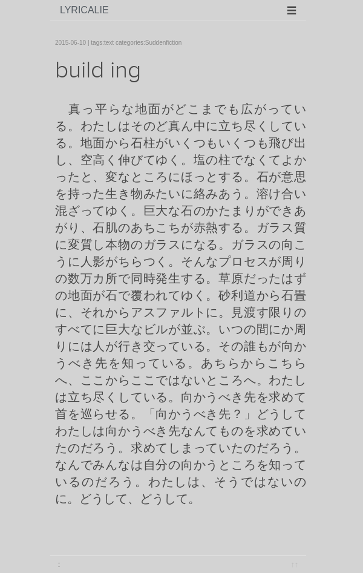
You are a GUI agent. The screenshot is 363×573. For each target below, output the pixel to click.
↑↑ (294, 564)
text (109, 42)
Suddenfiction (163, 42)
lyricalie (84, 10)
